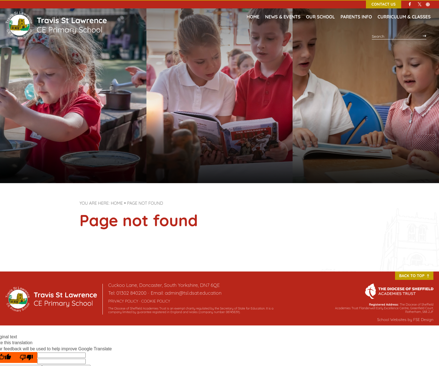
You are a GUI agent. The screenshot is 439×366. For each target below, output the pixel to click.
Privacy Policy (123, 301)
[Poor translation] (26, 357)
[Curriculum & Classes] (404, 11)
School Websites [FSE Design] (392, 319)
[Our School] (320, 11)
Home (117, 203)
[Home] (56, 17)
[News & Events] (282, 11)
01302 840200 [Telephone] (131, 293)
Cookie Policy (155, 301)
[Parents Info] (356, 11)
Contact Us (384, 4)
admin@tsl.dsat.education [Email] (193, 293)
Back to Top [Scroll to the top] (414, 275)
